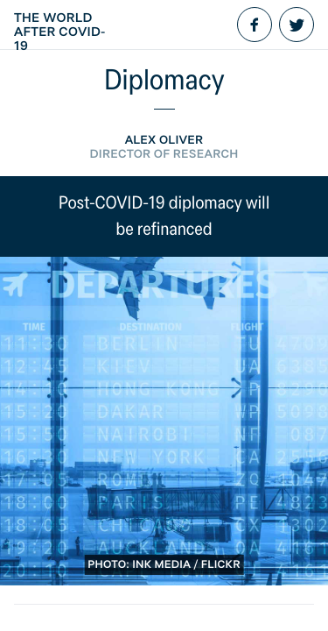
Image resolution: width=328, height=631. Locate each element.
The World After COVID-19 (60, 31)
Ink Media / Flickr (186, 564)
